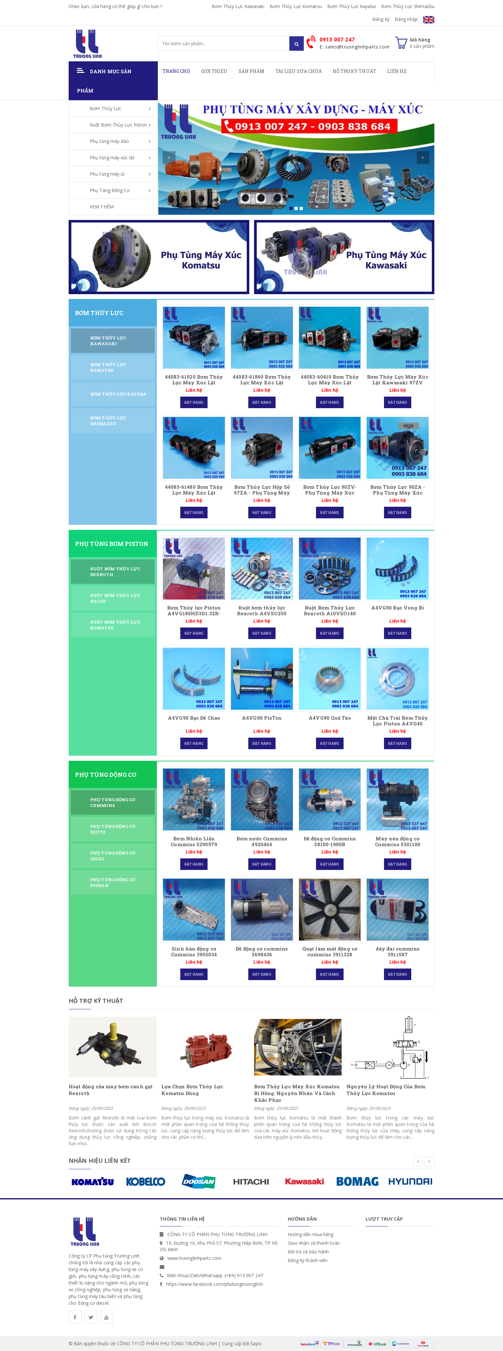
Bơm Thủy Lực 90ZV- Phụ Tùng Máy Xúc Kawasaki (329, 493)
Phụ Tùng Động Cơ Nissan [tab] (112, 883)
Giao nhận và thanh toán (314, 1243)
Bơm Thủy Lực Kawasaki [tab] (108, 341)
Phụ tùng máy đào (109, 141)
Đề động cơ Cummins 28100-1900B (330, 841)
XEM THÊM (102, 207)
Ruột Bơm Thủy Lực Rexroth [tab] (115, 572)
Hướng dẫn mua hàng (311, 1234)
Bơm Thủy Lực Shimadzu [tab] (108, 421)
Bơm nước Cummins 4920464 (261, 841)
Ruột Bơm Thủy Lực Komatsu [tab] (115, 625)
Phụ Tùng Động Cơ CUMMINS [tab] (112, 803)
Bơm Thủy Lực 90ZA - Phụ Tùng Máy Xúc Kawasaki (397, 493)
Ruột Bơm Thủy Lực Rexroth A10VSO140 (330, 610)
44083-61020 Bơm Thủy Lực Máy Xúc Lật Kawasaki (194, 382)
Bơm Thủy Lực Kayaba (351, 6)
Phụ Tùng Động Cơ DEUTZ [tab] (112, 829)
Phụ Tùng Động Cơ (110, 190)
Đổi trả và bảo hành (308, 1252)
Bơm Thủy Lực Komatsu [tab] (108, 367)
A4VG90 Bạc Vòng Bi (397, 607)
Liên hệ (397, 71)
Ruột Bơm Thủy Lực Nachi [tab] (115, 598)
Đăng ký (380, 19)
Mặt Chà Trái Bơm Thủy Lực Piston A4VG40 (397, 721)
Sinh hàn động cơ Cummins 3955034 (194, 951)
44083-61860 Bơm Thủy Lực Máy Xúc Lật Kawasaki (262, 382)
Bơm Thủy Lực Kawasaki (238, 6)
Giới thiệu (214, 71)
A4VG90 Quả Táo (330, 718)
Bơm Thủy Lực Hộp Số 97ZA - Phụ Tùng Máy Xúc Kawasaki (262, 493)
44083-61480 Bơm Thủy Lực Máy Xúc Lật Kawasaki (194, 493)
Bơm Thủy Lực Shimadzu (407, 6)
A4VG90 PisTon (262, 718)
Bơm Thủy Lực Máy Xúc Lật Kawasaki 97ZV (398, 379)
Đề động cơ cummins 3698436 (262, 951)
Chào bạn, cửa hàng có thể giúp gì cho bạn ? (115, 6)
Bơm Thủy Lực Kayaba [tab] (118, 394)
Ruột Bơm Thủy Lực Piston (118, 125)
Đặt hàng (194, 402)
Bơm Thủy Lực (105, 108)
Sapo (256, 1343)
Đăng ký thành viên (308, 1260)
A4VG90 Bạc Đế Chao (194, 718)
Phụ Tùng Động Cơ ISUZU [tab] (112, 856)
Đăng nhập (406, 19)
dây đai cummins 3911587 (398, 951)
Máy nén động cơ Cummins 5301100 (398, 841)
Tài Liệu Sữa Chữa (299, 71)
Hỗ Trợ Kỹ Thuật (354, 71)
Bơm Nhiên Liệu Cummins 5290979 (194, 841)
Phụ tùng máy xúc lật (112, 157)
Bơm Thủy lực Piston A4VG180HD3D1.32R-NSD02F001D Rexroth (194, 613)
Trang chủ (176, 71)
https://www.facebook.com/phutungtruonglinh (214, 1284)
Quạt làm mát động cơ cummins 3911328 (329, 951)
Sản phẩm (252, 71)
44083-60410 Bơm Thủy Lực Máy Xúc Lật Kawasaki (330, 382)
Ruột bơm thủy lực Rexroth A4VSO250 (262, 610)
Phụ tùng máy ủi (107, 174)
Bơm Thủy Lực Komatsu (296, 6)
